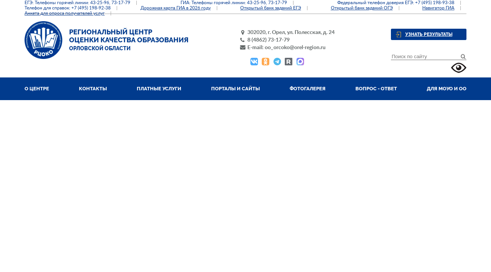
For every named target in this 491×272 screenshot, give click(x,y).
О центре (37, 88)
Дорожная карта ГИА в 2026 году (176, 8)
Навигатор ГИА (438, 8)
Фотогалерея (308, 88)
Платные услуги (159, 88)
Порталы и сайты (235, 88)
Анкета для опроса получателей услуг (65, 13)
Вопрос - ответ (376, 88)
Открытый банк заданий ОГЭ (362, 8)
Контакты (93, 88)
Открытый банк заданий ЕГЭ (270, 8)
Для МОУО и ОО (446, 88)
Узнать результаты (428, 34)
